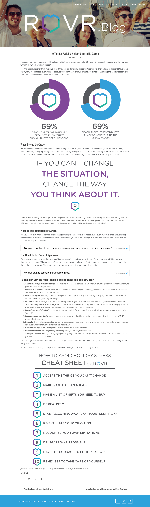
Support (124, 4)
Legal (73, 501)
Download (80, 4)
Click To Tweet (120, 248)
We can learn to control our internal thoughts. (47, 272)
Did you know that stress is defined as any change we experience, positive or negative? (68, 248)
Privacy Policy (64, 501)
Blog (101, 4)
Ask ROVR (112, 4)
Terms (44, 501)
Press (142, 4)
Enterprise (53, 501)
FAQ (134, 4)
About (92, 4)
